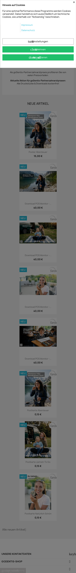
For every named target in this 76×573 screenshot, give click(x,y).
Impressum (27, 25)
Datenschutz (28, 30)
